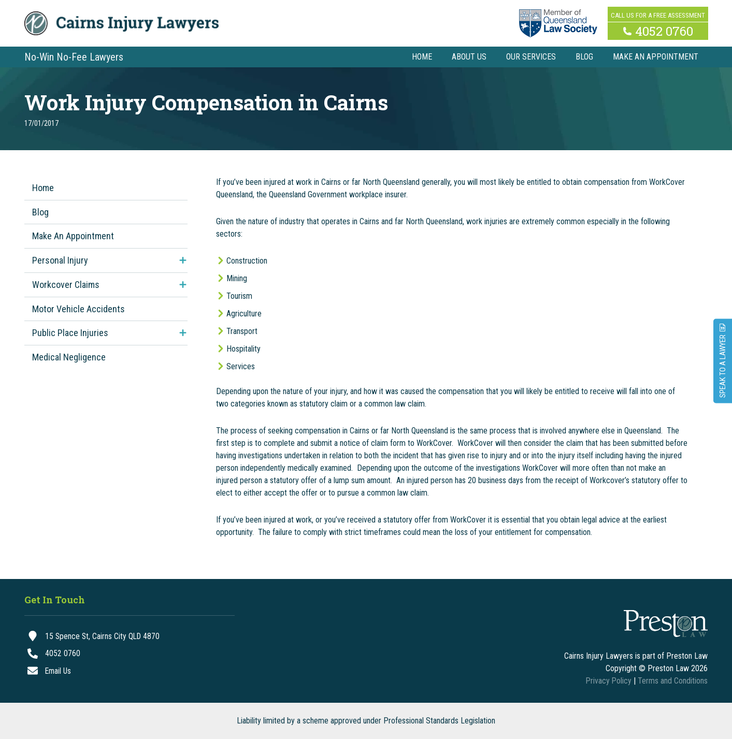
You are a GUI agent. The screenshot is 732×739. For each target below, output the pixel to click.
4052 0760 (664, 30)
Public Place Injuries (70, 332)
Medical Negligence (69, 357)
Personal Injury (60, 260)
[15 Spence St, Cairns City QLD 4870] (129, 636)
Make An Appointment (73, 235)
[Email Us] (129, 671)
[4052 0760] (129, 654)
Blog (40, 212)
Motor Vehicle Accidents (78, 308)
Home (43, 187)
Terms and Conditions (673, 681)
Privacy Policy (608, 681)
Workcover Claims (65, 284)
